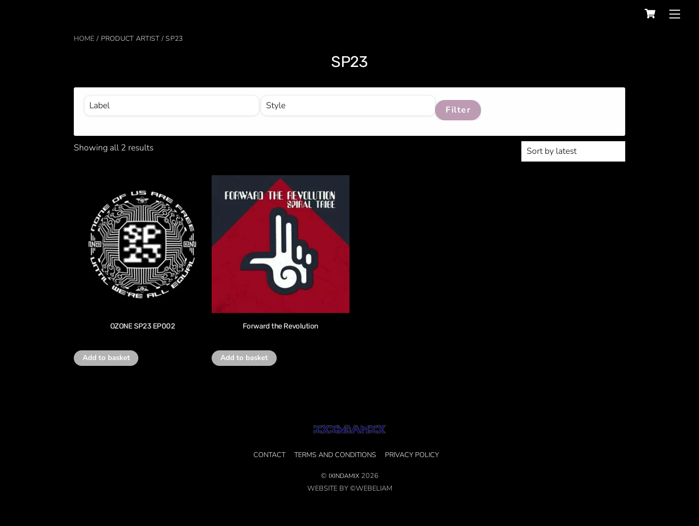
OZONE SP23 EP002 (142, 326)
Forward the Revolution (280, 326)
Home (84, 38)
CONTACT (269, 455)
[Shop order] (573, 151)
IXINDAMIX (344, 476)
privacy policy (412, 455)
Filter (458, 109)
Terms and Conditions (335, 455)
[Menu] (675, 13)
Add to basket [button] (106, 357)
